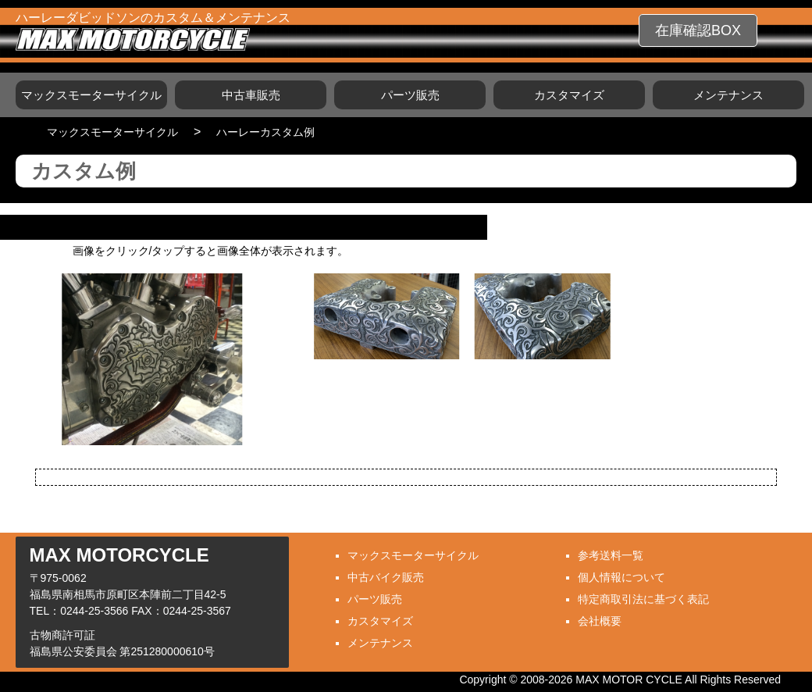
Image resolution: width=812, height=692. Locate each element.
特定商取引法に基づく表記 (643, 599)
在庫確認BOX (698, 30)
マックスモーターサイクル (91, 95)
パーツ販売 (410, 95)
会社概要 (599, 621)
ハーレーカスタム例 (265, 132)
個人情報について (621, 577)
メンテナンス (728, 95)
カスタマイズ (569, 95)
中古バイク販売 (385, 577)
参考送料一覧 (610, 555)
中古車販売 (251, 95)
